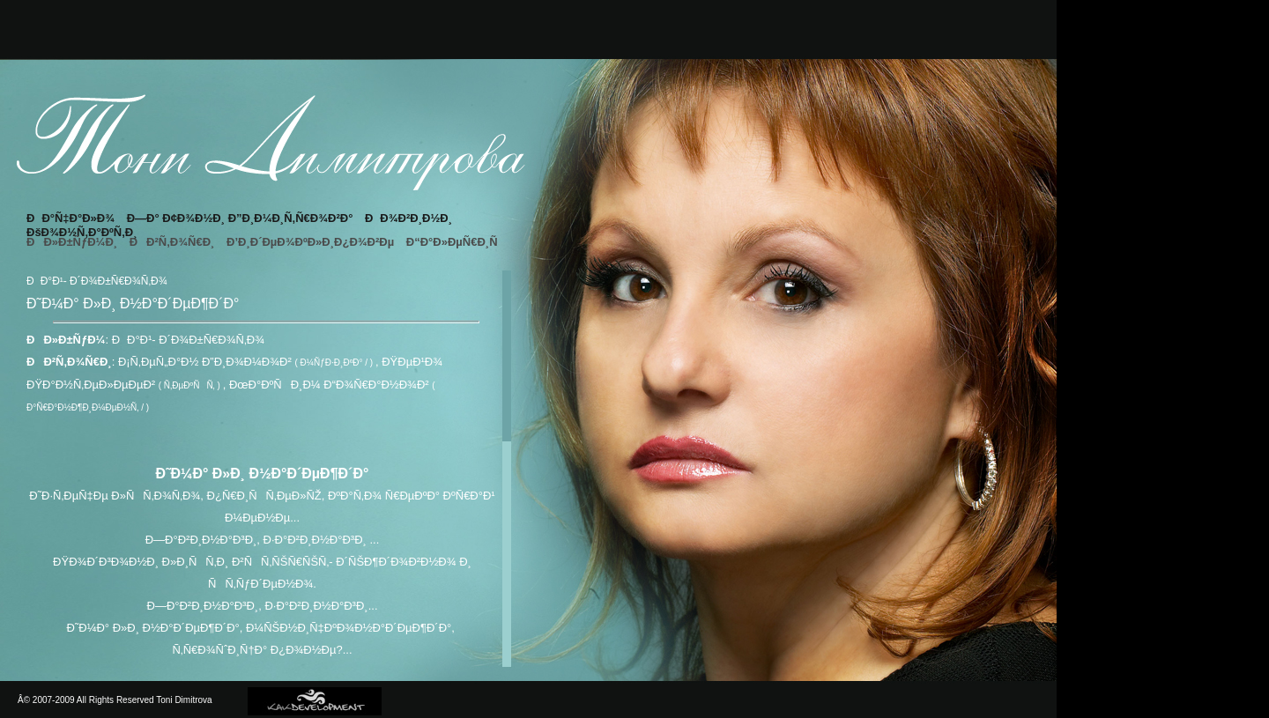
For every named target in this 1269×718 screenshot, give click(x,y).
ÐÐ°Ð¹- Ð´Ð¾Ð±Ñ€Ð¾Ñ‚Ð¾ (188, 339)
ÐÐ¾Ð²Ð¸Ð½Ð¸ (408, 218)
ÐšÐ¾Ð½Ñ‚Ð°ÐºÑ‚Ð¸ (81, 232)
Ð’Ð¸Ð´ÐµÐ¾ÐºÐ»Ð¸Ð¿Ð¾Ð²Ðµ (310, 241)
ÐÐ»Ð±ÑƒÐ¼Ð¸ (71, 241)
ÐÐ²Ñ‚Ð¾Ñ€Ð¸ (172, 241)
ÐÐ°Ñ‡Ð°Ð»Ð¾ (70, 218)
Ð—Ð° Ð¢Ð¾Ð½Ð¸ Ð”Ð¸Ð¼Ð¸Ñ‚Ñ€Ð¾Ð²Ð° (240, 218)
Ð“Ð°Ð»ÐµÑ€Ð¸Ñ (456, 241)
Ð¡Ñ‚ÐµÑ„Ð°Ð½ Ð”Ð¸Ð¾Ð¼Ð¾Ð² (205, 361)
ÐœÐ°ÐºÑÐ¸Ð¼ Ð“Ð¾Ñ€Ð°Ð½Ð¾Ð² (329, 384)
